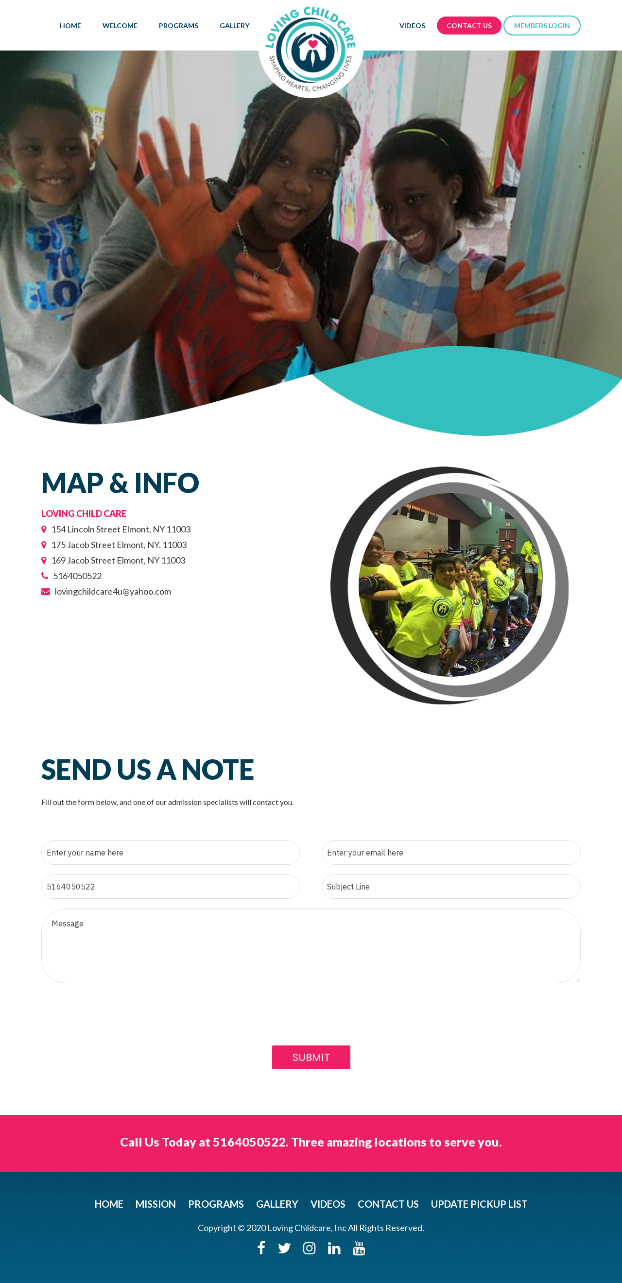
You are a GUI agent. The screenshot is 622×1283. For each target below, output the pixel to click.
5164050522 (71, 575)
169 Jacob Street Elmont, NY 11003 (113, 560)
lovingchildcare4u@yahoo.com (106, 591)
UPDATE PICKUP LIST (479, 1204)
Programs (178, 25)
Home (70, 25)
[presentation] (115, 1029)
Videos (412, 25)
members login (542, 25)
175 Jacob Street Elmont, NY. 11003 (114, 544)
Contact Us (469, 25)
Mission (156, 1204)
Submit (311, 1057)
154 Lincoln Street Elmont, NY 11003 (115, 529)
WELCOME (120, 25)
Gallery (234, 25)
